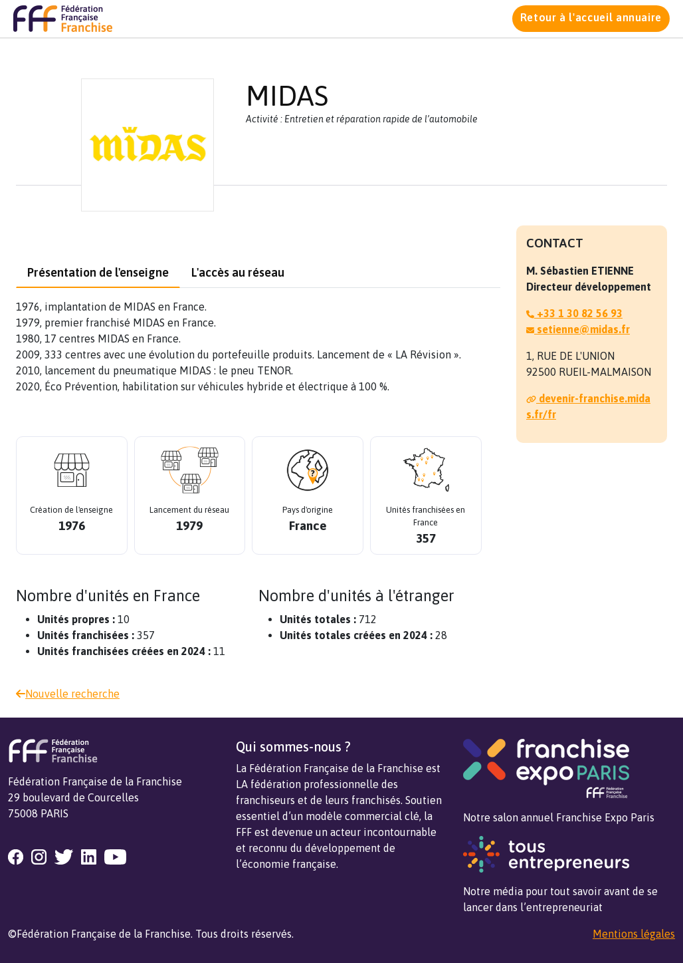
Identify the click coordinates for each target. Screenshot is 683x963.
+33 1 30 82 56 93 (574, 313)
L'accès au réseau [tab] (237, 272)
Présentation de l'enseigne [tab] (98, 272)
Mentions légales (634, 934)
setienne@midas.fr (578, 329)
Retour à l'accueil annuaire (591, 17)
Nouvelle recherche (68, 694)
